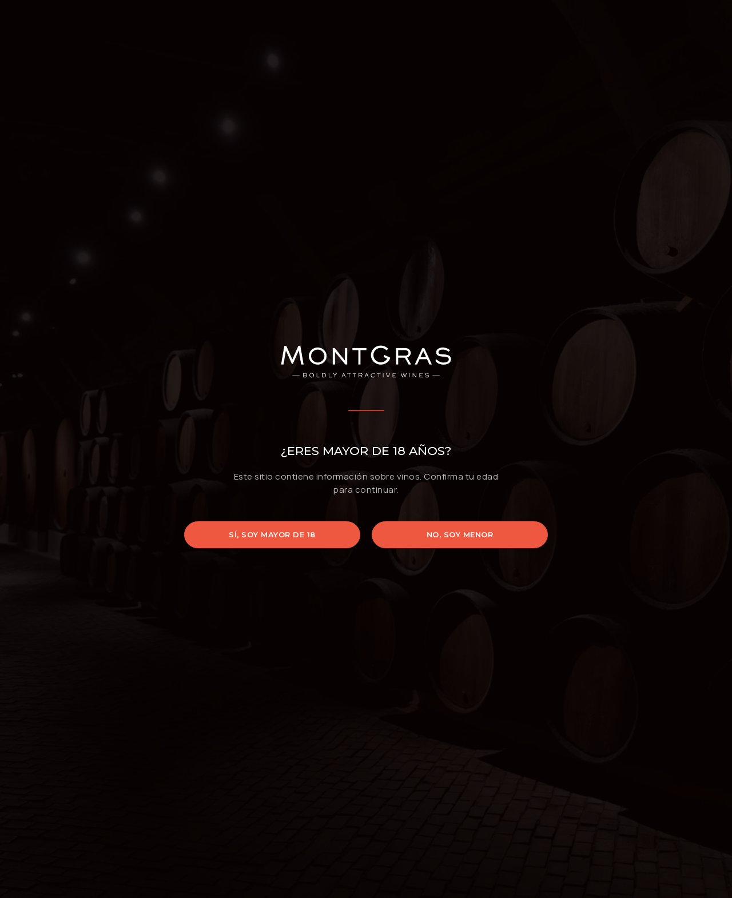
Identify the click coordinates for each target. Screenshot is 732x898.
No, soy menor (460, 534)
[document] (366, 449)
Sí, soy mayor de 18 (272, 534)
